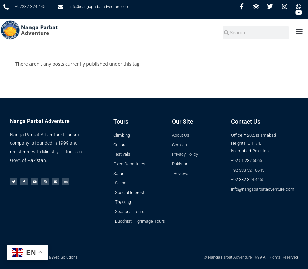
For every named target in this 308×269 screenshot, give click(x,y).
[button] (300, 30)
